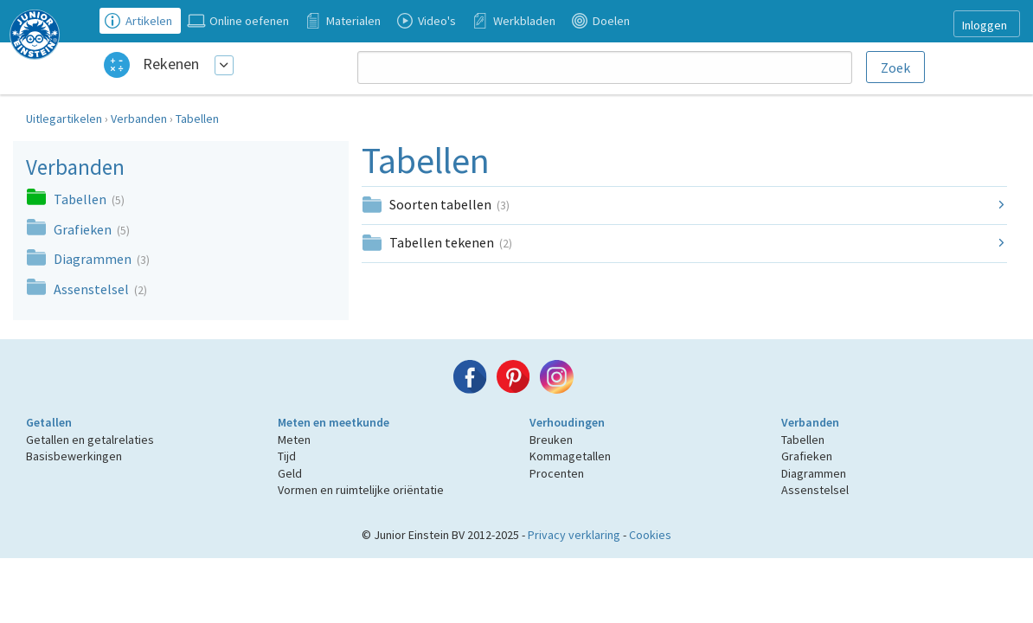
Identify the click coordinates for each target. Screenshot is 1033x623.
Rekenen (171, 64)
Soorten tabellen (449, 204)
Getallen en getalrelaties (90, 439)
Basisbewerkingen (74, 456)
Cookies (650, 535)
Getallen (49, 422)
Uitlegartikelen (64, 118)
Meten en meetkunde (333, 422)
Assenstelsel (93, 289)
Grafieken (84, 229)
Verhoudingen (567, 422)
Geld (290, 473)
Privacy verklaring (574, 535)
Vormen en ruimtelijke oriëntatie (361, 490)
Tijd (287, 456)
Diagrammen (94, 258)
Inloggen (984, 25)
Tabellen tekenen (450, 242)
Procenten (556, 473)
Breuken (551, 439)
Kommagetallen (570, 456)
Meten (294, 439)
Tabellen (197, 118)
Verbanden (139, 118)
